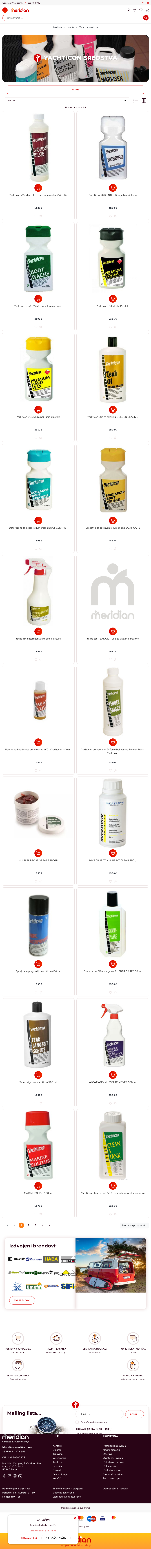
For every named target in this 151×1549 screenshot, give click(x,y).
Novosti (57, 1514)
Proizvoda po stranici (133, 1225)
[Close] (28, 1538)
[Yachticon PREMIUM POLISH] (112, 298)
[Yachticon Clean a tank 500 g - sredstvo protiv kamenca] (112, 1185)
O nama (57, 1494)
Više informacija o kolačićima (43, 1530)
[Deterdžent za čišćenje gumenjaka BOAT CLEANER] (38, 520)
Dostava (107, 1498)
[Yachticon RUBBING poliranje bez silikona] (112, 187)
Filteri (75, 89)
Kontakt (57, 1490)
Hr (147, 2)
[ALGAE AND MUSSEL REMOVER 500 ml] (112, 1075)
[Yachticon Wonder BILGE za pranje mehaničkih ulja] (38, 187)
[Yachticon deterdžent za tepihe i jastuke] (38, 631)
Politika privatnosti (113, 1506)
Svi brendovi (22, 1300)
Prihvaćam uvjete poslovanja (94, 1422)
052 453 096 (34, 3)
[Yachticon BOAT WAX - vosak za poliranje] (38, 298)
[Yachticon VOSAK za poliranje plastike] (38, 409)
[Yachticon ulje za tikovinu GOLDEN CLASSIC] (112, 409)
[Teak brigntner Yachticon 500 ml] (38, 1075)
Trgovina (58, 1498)
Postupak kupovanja (114, 1490)
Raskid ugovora (111, 1514)
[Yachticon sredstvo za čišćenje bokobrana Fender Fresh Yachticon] (112, 742)
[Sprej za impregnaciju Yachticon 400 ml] (38, 964)
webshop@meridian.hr (12, 3)
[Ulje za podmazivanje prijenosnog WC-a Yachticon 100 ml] (38, 742)
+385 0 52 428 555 (13, 1495)
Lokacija (57, 1510)
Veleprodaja (59, 1502)
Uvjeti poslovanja (113, 1502)
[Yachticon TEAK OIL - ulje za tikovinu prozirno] (112, 631)
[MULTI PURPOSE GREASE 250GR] (38, 853)
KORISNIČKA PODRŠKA (133, 1348)
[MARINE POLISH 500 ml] (38, 1185)
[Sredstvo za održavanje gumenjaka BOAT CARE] (112, 520)
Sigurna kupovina (112, 1518)
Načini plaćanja (111, 1494)
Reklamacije (110, 1510)
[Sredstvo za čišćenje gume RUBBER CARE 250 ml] (112, 964)
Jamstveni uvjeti (112, 1522)
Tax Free (58, 1506)
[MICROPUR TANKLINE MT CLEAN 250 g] (112, 853)
